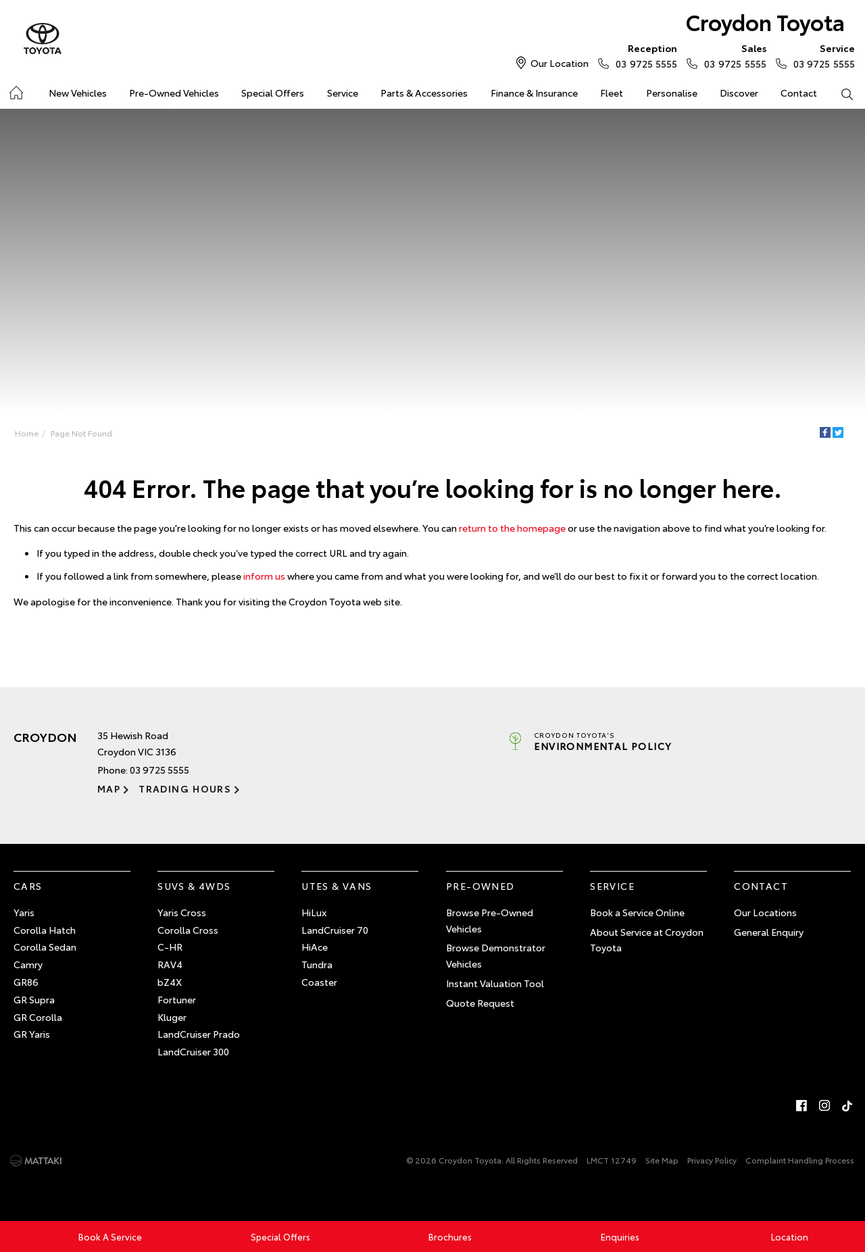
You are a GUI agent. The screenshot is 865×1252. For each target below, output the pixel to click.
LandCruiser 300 (193, 1051)
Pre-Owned (480, 886)
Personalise (671, 92)
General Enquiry (769, 931)
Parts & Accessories (424, 92)
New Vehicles (78, 92)
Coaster (319, 981)
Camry (28, 964)
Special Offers (272, 92)
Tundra (316, 964)
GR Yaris (32, 1034)
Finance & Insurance (534, 92)
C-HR (169, 946)
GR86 (26, 981)
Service (342, 92)
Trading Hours (185, 788)
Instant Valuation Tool (495, 983)
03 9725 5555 (643, 55)
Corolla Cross (187, 929)
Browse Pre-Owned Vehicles (489, 920)
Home (27, 433)
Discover (739, 92)
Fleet (611, 92)
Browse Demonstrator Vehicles (495, 955)
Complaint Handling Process (799, 1160)
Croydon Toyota (765, 21)
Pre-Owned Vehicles (174, 92)
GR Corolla (38, 1017)
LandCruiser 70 (334, 929)
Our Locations (765, 912)
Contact (799, 92)
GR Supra (34, 999)
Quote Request (480, 1002)
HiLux (313, 912)
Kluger (172, 1017)
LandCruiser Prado (198, 1034)
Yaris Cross (181, 912)
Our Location (559, 63)
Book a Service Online (637, 912)
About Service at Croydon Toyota (646, 940)
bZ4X (169, 981)
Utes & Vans (336, 886)
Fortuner (176, 999)
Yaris (24, 912)
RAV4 (169, 964)
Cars (28, 886)
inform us (264, 575)
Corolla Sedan (45, 946)
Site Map (661, 1160)
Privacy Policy (712, 1160)
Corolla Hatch (45, 929)
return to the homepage (512, 527)
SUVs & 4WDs (193, 886)
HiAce (314, 946)
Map (108, 788)
